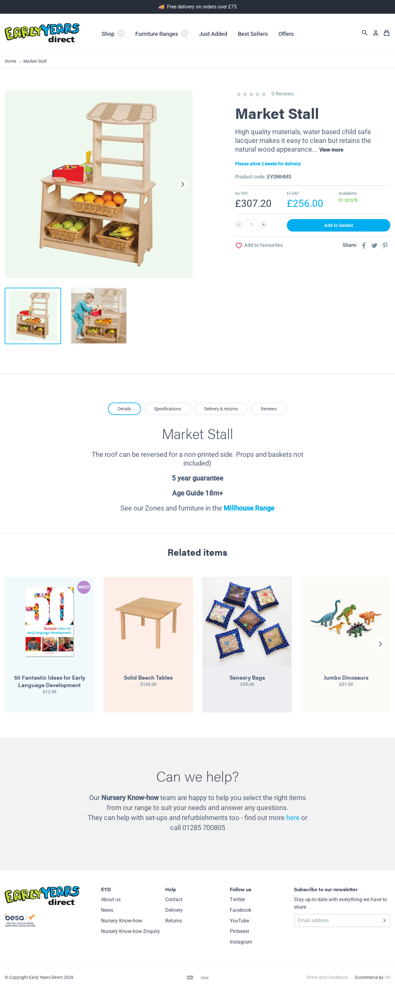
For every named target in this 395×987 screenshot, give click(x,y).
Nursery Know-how (121, 921)
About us (111, 899)
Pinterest (239, 931)
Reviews (269, 408)
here (293, 818)
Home (10, 61)
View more (331, 150)
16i (387, 977)
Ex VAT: (293, 193)
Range (263, 508)
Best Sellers (253, 34)
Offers (286, 34)
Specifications (167, 408)
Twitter (237, 899)
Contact (173, 899)
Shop (113, 33)
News (107, 910)
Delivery (174, 910)
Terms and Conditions (327, 977)
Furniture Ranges (161, 33)
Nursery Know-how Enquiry (130, 931)
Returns (173, 921)
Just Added (213, 34)
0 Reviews (283, 94)
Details (124, 408)
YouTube (239, 921)
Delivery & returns (221, 408)
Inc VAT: (242, 193)
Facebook (240, 910)
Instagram (241, 942)
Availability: (348, 193)
